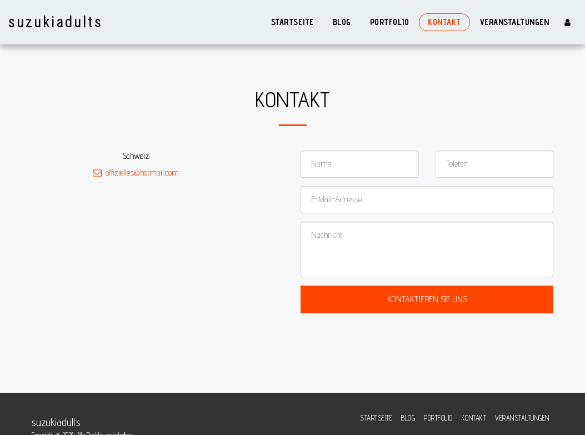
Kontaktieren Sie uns (427, 299)
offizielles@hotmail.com (135, 172)
